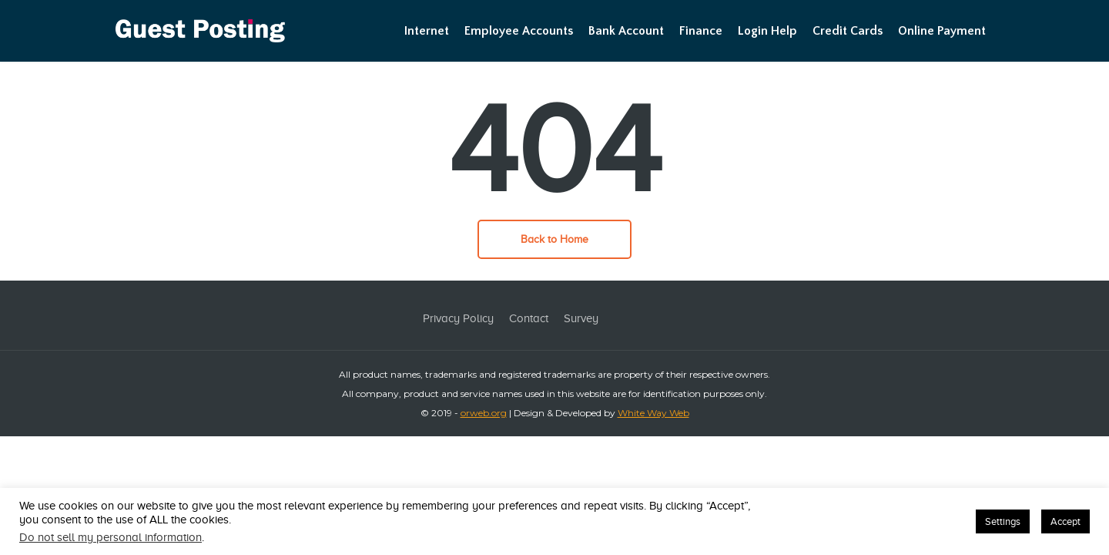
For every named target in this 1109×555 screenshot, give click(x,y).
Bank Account (626, 31)
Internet (426, 31)
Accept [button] (1065, 521)
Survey (581, 318)
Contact (528, 318)
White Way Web (653, 413)
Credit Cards (847, 31)
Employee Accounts (518, 31)
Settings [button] (1002, 521)
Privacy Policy (458, 318)
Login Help (767, 31)
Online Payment (942, 31)
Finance (700, 31)
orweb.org (484, 413)
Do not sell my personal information (110, 537)
